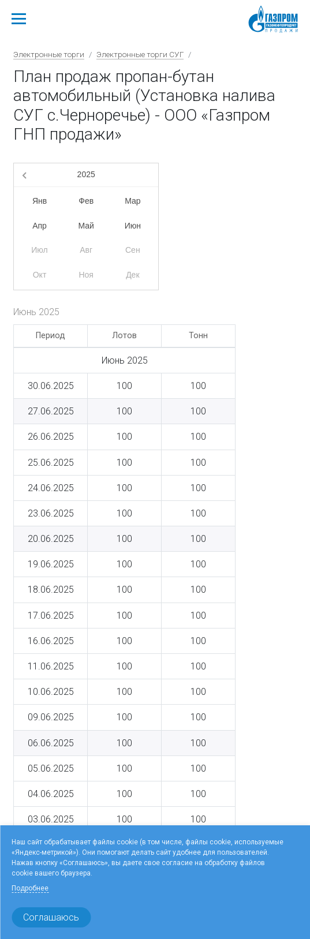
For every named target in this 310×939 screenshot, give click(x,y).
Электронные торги (48, 54)
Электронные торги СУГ (140, 54)
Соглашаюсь (51, 917)
